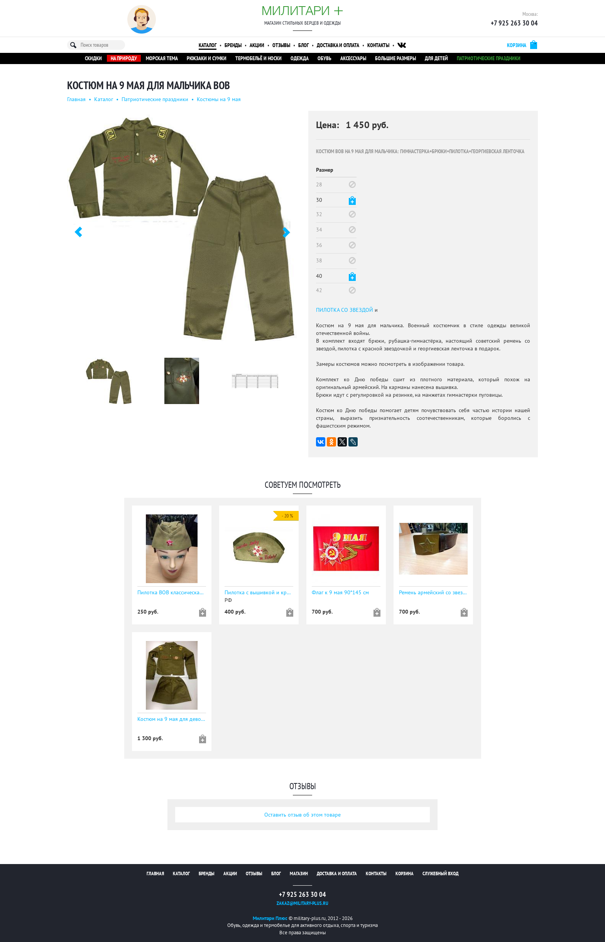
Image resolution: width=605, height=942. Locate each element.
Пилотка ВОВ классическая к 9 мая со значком (171, 592)
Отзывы (281, 45)
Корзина (404, 873)
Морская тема (162, 58)
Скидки (93, 58)
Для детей (436, 58)
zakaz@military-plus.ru (302, 903)
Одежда (300, 58)
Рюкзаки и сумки (206, 58)
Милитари (302, 10)
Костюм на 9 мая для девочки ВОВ (171, 718)
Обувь (324, 58)
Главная (76, 99)
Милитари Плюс (270, 918)
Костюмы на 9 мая (219, 99)
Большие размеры (395, 58)
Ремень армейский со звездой (433, 592)
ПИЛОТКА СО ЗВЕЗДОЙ (344, 309)
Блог (303, 45)
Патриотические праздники (489, 58)
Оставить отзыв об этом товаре (302, 814)
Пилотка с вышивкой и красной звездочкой (259, 592)
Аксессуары (353, 58)
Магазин (299, 873)
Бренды (233, 45)
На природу (124, 58)
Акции (257, 45)
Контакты (378, 45)
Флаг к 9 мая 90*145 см (340, 592)
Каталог (207, 45)
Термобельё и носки (258, 58)
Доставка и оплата (338, 45)
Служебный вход (440, 873)
